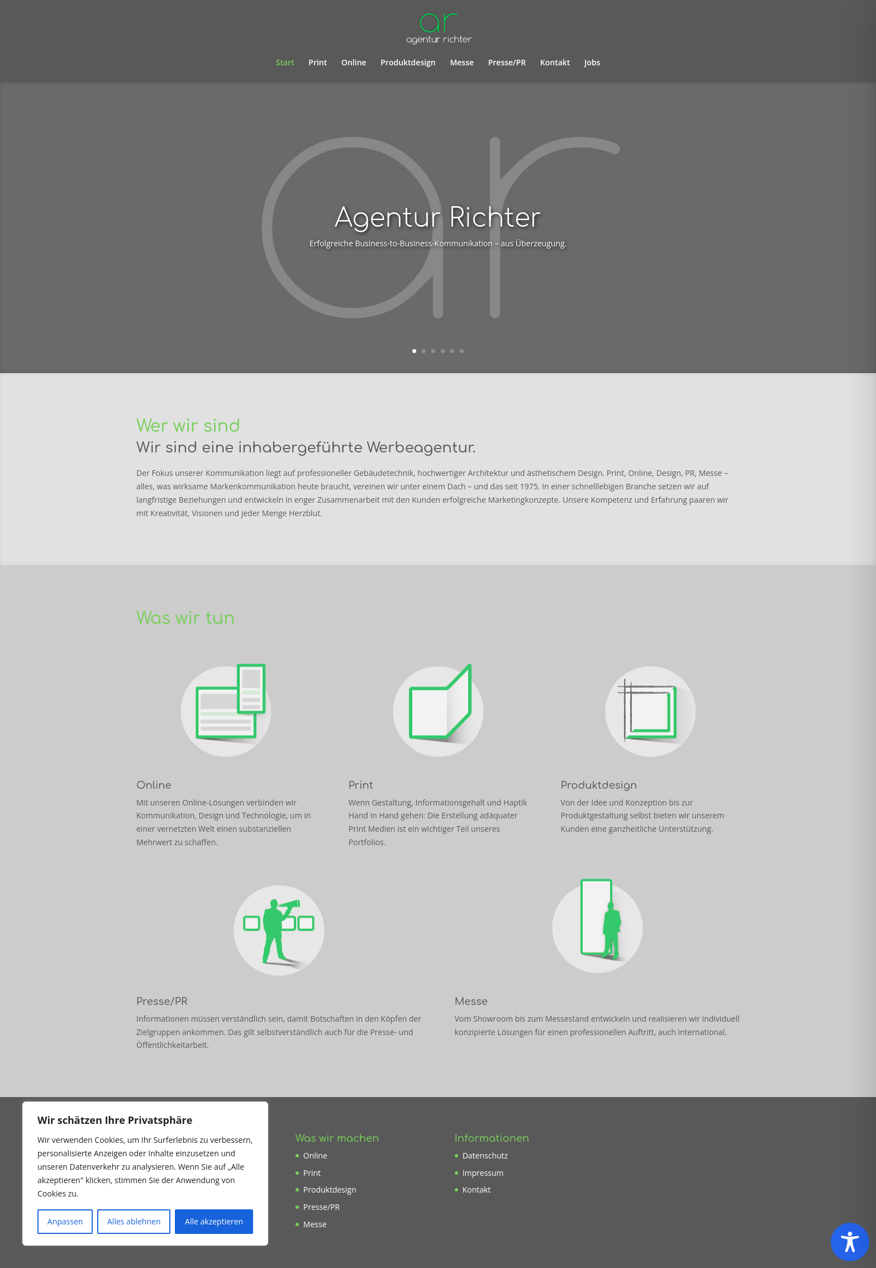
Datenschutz (485, 1155)
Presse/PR (507, 63)
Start (285, 63)
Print (317, 63)
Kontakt (555, 63)
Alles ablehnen (133, 1221)
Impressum (483, 1172)
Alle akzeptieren (214, 1221)
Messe (462, 63)
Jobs (592, 63)
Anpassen (65, 1221)
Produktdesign (408, 63)
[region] (145, 1174)
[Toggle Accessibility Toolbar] (850, 1242)
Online (353, 63)
